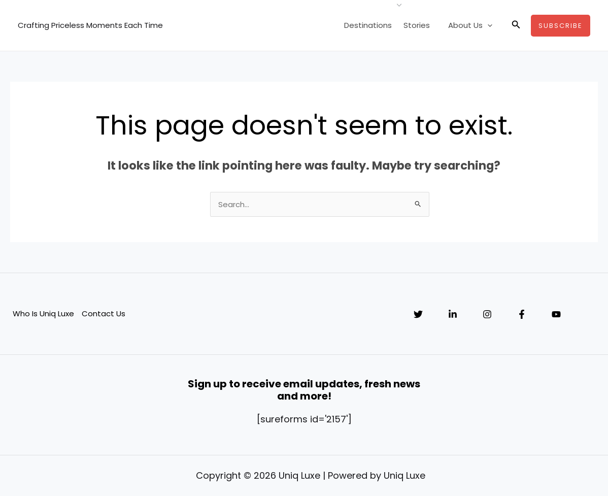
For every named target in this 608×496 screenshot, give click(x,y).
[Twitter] (418, 314)
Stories (421, 25)
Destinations (374, 25)
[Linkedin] (452, 314)
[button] (516, 25)
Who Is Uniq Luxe (43, 313)
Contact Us (103, 313)
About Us (472, 25)
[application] (489, 25)
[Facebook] (521, 314)
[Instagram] (487, 314)
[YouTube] (556, 314)
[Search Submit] (418, 203)
